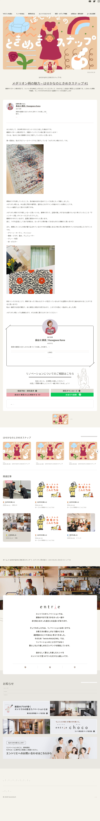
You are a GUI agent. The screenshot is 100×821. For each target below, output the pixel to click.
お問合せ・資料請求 (78, 14)
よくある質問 (92, 14)
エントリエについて (46, 14)
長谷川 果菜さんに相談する (27, 407)
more (45, 114)
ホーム (5, 604)
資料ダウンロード (71, 400)
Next (96, 466)
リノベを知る (21, 14)
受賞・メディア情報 (62, 14)
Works (48, 366)
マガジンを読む (8, 14)
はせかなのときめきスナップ (49, 77)
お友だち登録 (71, 407)
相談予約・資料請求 (27, 400)
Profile (38, 366)
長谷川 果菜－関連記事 (19, 419)
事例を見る (32, 14)
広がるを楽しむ (35, 419)
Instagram (61, 366)
